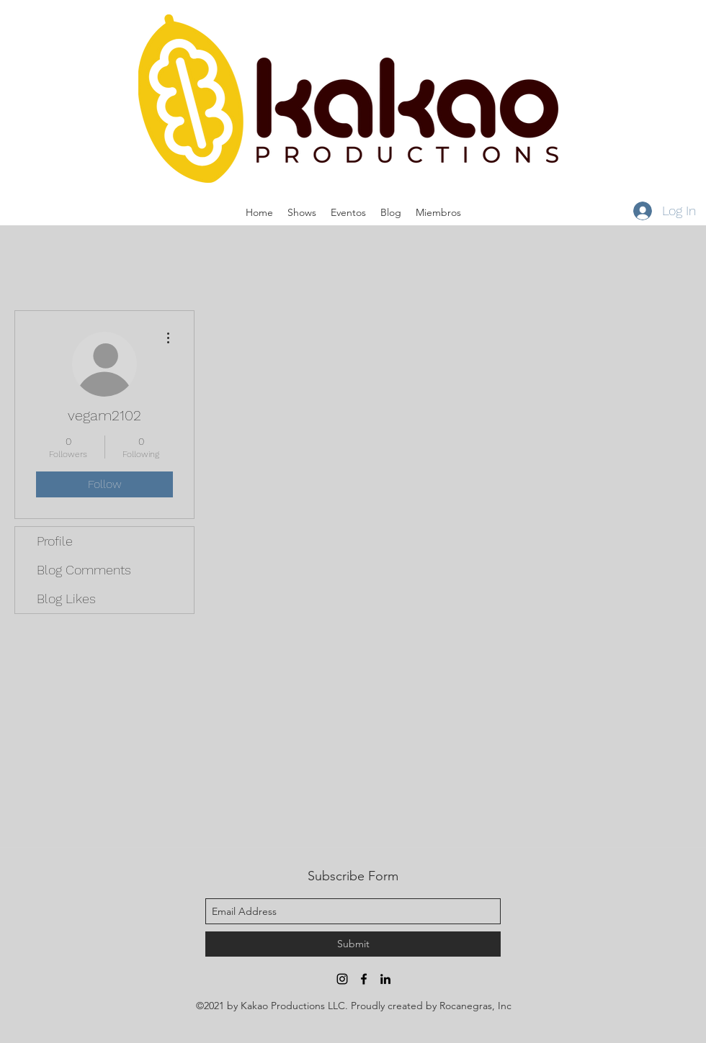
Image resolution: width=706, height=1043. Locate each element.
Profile (55, 540)
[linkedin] (385, 979)
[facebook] (364, 979)
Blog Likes (66, 598)
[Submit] (353, 944)
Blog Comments (84, 569)
